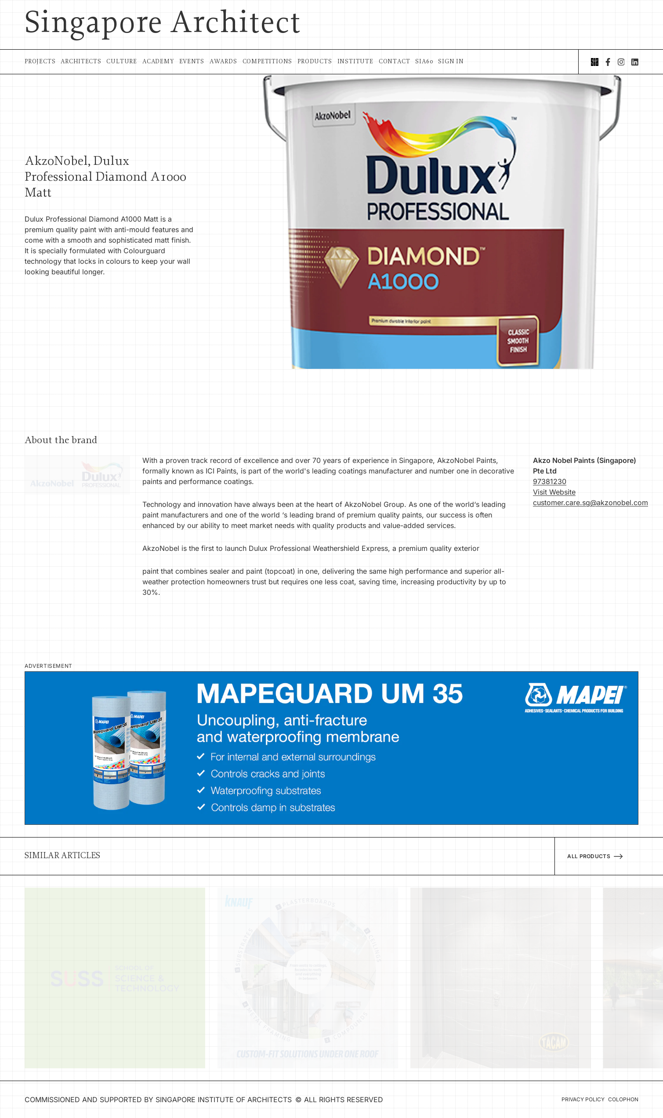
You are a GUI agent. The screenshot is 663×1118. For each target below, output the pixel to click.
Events (191, 62)
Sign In (451, 62)
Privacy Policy (583, 1099)
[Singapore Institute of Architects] (595, 62)
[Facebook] (607, 62)
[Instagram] (621, 62)
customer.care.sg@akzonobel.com (590, 502)
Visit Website (554, 492)
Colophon (623, 1099)
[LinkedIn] (634, 62)
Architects (81, 62)
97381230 (549, 481)
